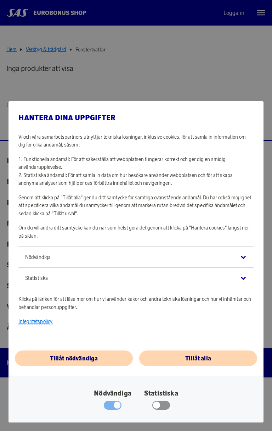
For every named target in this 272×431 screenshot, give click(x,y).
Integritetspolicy (35, 321)
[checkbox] (161, 407)
